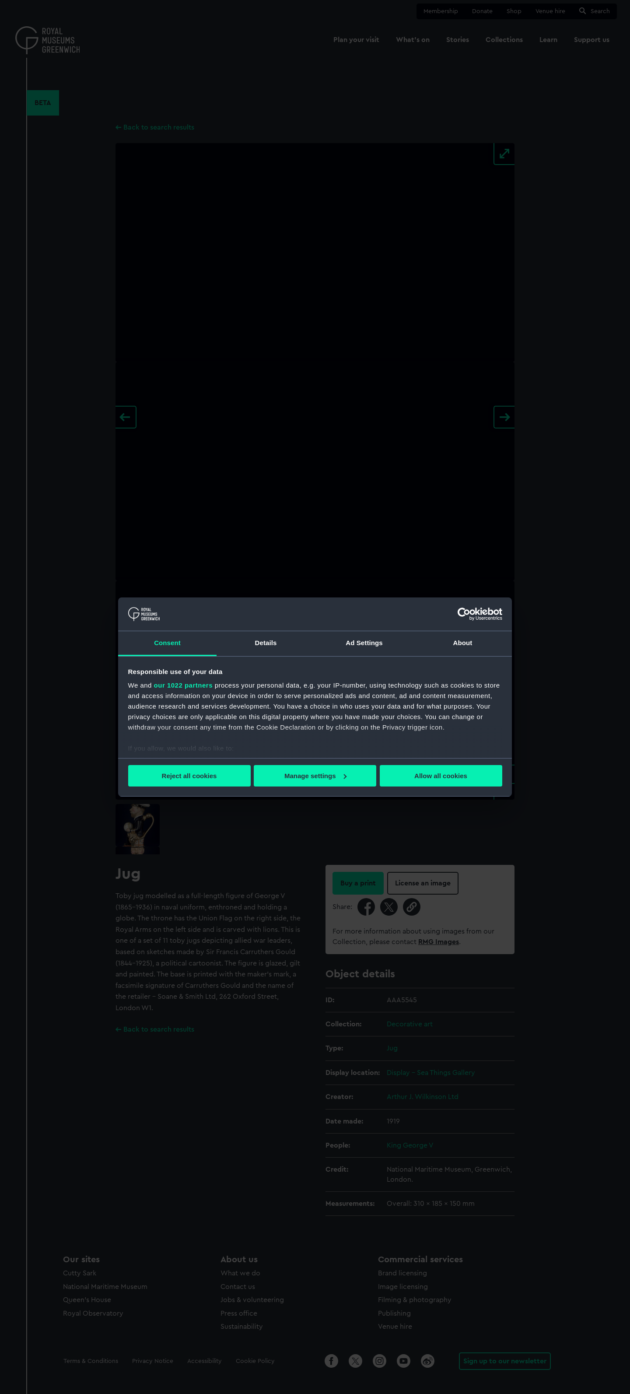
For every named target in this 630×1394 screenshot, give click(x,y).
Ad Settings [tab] (364, 642)
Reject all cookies (189, 776)
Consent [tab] (167, 642)
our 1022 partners (183, 685)
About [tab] (462, 642)
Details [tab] (266, 642)
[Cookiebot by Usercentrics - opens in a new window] (464, 614)
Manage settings (315, 776)
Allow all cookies (440, 776)
